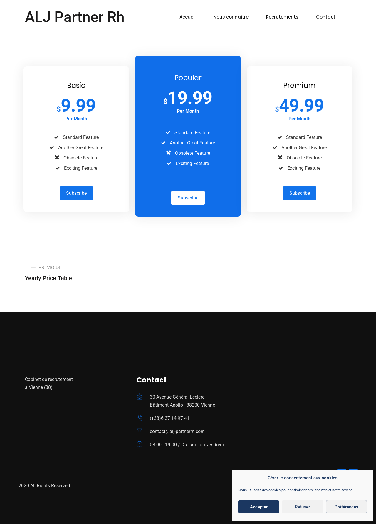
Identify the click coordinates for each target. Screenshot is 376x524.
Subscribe (76, 193)
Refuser (302, 507)
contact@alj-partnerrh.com (177, 431)
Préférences (346, 507)
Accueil (187, 17)
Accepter (259, 507)
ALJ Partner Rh (75, 17)
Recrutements (282, 17)
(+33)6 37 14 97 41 (169, 418)
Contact (325, 17)
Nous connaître (231, 17)
